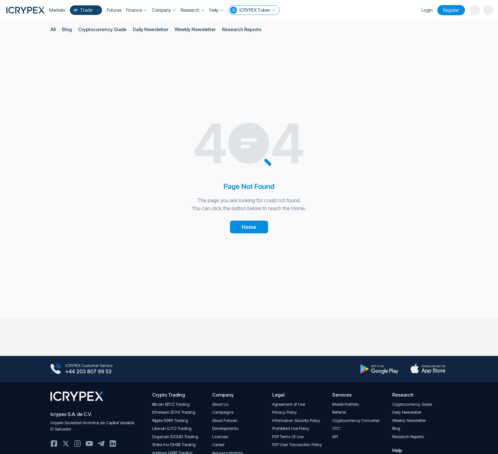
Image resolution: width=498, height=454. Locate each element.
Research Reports (241, 29)
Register (451, 10)
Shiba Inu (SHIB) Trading (174, 444)
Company (164, 10)
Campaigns (222, 412)
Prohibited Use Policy (290, 428)
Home (249, 227)
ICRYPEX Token (252, 10)
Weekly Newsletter (194, 29)
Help (216, 10)
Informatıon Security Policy (296, 420)
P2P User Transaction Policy (297, 444)
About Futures (224, 420)
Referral (339, 412)
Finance (136, 10)
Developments (225, 428)
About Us (220, 404)
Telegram (101, 443)
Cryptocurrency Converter (356, 420)
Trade (85, 10)
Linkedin (112, 443)
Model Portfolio (345, 404)
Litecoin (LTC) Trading (172, 428)
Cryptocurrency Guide (102, 29)
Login (427, 10)
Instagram (77, 443)
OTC (336, 428)
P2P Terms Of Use (288, 436)
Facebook (53, 443)
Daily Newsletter (150, 29)
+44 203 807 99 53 (88, 371)
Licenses (220, 436)
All (53, 29)
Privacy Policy (284, 412)
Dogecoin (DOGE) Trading (175, 436)
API (335, 436)
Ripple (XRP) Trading (170, 420)
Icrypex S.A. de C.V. (71, 414)
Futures (114, 10)
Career (218, 444)
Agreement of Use (288, 404)
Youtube (89, 443)
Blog (67, 29)
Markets (57, 10)
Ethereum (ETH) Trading (173, 412)
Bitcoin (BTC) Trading (171, 404)
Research (193, 10)
